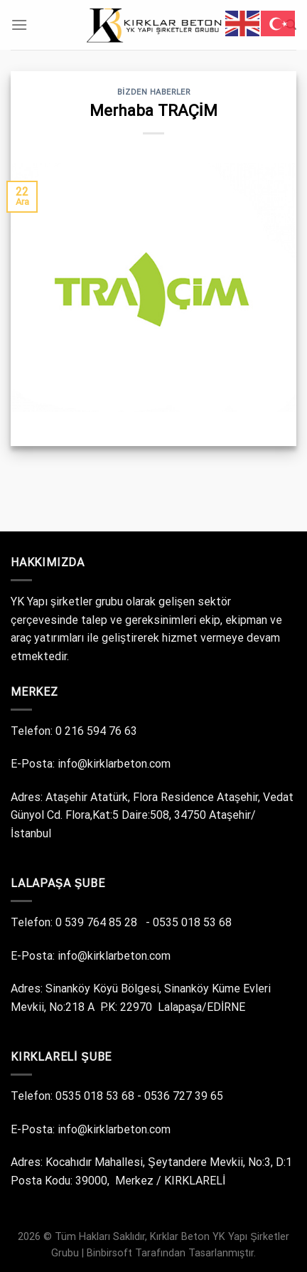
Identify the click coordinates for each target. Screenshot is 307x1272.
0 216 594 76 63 (97, 731)
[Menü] (19, 24)
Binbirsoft (109, 1253)
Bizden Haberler (153, 92)
